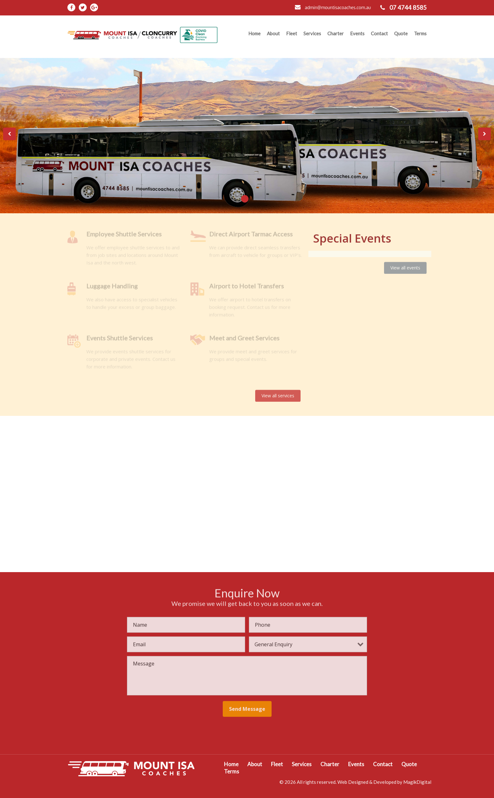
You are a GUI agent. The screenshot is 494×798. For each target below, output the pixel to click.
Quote (401, 33)
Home (254, 33)
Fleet (291, 33)
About (273, 33)
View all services (277, 391)
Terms (420, 33)
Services (312, 33)
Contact (379, 33)
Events (357, 33)
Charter (335, 33)
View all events (405, 263)
